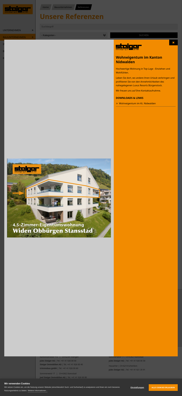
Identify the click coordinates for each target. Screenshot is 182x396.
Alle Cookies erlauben (163, 387)
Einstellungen (137, 387)
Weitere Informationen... (37, 390)
